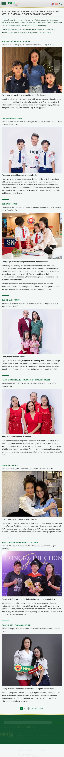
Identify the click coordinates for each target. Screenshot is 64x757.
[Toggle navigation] (3, 3)
